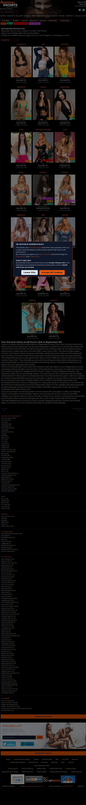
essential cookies (35, 247)
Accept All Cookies (52, 272)
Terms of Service (45, 254)
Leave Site (29, 272)
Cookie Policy (34, 256)
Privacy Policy (21, 256)
